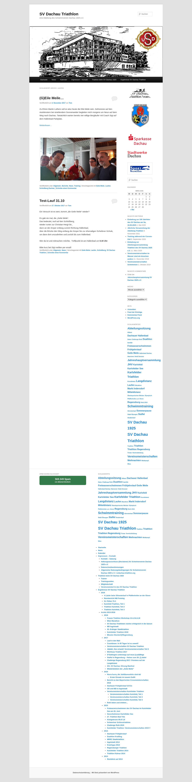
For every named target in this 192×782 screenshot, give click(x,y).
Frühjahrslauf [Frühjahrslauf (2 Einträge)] (134, 349)
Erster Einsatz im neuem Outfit (122, 677)
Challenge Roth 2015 (115, 725)
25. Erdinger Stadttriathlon (118, 629)
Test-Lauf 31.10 (51, 201)
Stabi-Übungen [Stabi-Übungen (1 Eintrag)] (132, 414)
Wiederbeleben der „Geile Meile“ (120, 669)
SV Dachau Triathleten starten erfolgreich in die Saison (129, 624)
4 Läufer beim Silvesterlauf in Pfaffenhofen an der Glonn (127, 596)
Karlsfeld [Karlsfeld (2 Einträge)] (138, 364)
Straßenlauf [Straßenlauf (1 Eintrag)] (131, 418)
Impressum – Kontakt (79, 80)
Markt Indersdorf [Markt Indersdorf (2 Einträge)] (136, 388)
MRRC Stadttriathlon (115, 739)
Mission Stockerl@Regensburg (120, 635)
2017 (106, 638)
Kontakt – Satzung (108, 559)
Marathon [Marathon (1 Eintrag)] (138, 385)
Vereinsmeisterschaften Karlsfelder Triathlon (125, 691)
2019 (103, 593)
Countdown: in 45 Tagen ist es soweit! (122, 643)
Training (77, 186)
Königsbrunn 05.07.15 (116, 720)
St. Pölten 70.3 (110, 601)
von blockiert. (63, 480)
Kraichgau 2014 (113, 745)
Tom (70, 103)
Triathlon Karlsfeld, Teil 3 (114, 610)
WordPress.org (133, 318)
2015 (106, 705)
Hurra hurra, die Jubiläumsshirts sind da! (124, 674)
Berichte (65, 186)
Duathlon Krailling (114, 737)
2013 (106, 756)
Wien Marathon (113, 621)
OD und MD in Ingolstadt (117, 689)
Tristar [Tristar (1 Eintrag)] (129, 452)
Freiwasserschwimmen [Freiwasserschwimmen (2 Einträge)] (139, 346)
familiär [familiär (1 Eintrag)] (130, 342)
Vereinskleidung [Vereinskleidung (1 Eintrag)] (137, 452)
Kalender (63, 80)
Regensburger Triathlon (117, 748)
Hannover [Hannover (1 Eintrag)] (130, 356)
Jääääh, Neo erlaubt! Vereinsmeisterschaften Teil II (128, 649)
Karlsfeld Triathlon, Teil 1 (114, 604)
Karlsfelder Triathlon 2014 (117, 751)
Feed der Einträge (134, 312)
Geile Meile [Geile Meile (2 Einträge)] (133, 353)
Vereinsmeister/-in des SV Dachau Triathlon (119, 587)
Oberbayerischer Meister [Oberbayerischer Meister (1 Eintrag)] (135, 395)
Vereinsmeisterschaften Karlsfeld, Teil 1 (126, 694)
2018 (106, 615)
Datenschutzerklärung (81, 773)
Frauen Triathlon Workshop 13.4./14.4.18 (123, 618)
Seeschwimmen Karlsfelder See (120, 714)
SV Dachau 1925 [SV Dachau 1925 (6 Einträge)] (112, 522)
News (54, 80)
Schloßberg (101, 250)
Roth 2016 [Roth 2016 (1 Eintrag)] (144, 402)
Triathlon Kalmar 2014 (116, 753)
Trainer (104, 579)
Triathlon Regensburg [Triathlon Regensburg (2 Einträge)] (138, 449)
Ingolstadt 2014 (113, 742)
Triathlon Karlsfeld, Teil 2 (114, 607)
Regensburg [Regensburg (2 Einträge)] (133, 402)
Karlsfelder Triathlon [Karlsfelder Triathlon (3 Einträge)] (127, 496)
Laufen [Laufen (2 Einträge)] (131, 385)
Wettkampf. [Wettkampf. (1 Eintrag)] (145, 460)
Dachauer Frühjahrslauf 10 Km (119, 686)
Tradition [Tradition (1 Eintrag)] (130, 446)
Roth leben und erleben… (117, 703)
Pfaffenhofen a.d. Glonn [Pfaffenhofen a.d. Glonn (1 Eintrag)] (135, 399)
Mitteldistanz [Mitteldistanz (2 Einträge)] (134, 392)
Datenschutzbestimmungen (112, 567)
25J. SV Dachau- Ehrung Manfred (120, 666)
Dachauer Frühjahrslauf (117, 734)
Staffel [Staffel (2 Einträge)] (141, 414)
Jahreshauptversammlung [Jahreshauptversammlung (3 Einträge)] (144, 360)
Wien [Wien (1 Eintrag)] (129, 464)
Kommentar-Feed (134, 315)
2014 (106, 731)
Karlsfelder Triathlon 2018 (117, 632)
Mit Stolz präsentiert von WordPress (105, 773)
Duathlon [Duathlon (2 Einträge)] (147, 339)
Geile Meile (100, 186)
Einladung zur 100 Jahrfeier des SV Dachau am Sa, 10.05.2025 (138, 222)
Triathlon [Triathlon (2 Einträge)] (138, 446)
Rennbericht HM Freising (114, 598)
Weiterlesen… (45, 125)
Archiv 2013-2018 (108, 612)
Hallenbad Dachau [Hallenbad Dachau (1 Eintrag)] (145, 353)
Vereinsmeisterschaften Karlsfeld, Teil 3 (126, 700)
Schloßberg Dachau (47, 188)
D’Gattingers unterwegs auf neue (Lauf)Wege (125, 655)
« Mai (132, 210)
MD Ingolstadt (113, 626)
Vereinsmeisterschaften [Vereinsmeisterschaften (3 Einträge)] (142, 456)
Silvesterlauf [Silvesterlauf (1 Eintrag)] (131, 411)
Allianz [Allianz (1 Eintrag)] (129, 332)
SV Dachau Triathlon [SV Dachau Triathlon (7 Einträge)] (117, 528)
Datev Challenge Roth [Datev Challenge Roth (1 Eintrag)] (134, 339)
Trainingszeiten (107, 581)
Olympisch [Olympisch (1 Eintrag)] (148, 395)
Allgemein (57, 186)
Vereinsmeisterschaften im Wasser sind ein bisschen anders (138, 256)
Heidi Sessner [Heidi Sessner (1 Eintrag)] (139, 356)
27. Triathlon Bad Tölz (116, 717)
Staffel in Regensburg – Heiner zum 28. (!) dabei (126, 657)
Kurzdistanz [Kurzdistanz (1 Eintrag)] (131, 381)
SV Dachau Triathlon (58, 14)
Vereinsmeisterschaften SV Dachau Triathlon (125, 646)
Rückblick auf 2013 (115, 759)
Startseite (43, 80)
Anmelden (131, 309)
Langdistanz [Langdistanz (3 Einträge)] (144, 381)
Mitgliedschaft (107, 584)
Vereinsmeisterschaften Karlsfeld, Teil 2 (126, 697)
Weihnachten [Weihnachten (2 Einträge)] (134, 460)
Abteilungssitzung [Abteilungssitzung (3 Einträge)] (139, 328)
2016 (106, 672)
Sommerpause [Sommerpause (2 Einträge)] (144, 410)
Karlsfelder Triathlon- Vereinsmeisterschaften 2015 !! (128, 728)
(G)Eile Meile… (51, 98)
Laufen (108, 186)
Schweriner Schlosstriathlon (119, 722)
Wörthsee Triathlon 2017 (117, 652)
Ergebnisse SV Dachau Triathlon (133, 80)
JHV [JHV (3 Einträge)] (130, 364)
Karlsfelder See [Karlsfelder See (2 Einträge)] (135, 368)
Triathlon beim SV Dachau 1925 (104, 80)
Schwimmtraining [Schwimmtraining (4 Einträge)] (140, 406)
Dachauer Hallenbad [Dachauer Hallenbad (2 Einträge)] (137, 335)
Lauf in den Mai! (113, 641)
